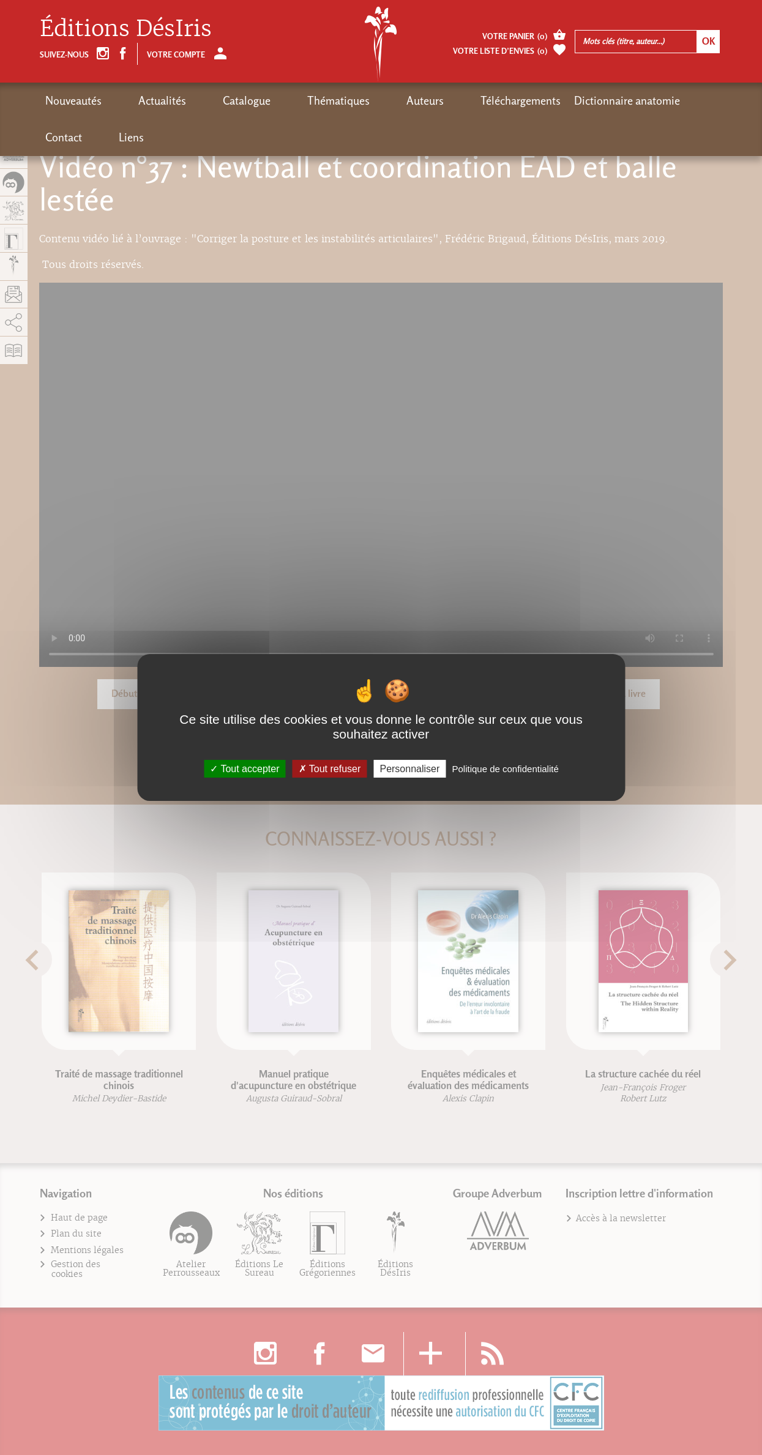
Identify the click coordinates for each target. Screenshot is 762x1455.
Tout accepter (244, 769)
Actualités (139, 100)
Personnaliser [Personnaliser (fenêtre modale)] (409, 769)
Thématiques (268, 100)
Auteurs (332, 100)
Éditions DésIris (126, 28)
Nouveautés (73, 100)
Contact (595, 100)
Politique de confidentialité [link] (505, 769)
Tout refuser (330, 769)
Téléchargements (404, 100)
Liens (639, 100)
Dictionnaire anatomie (511, 100)
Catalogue (200, 100)
